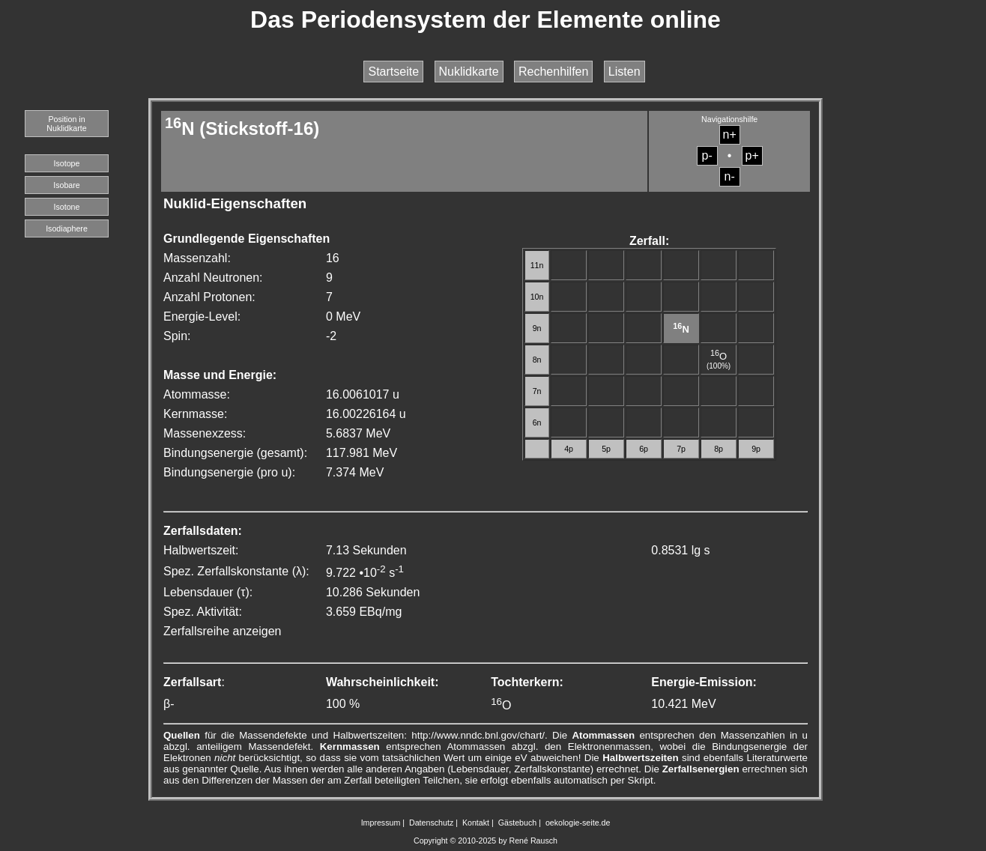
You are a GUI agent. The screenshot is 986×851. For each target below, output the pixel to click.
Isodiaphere (67, 228)
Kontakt (475, 822)
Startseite (393, 71)
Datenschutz (431, 822)
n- (730, 176)
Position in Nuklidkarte (66, 124)
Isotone (67, 206)
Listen (624, 71)
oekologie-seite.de (578, 822)
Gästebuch (517, 822)
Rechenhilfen (553, 71)
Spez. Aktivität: (202, 611)
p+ (752, 155)
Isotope (67, 163)
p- (707, 155)
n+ (730, 134)
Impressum (381, 822)
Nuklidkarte (469, 71)
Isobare (66, 185)
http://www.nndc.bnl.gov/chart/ (478, 735)
